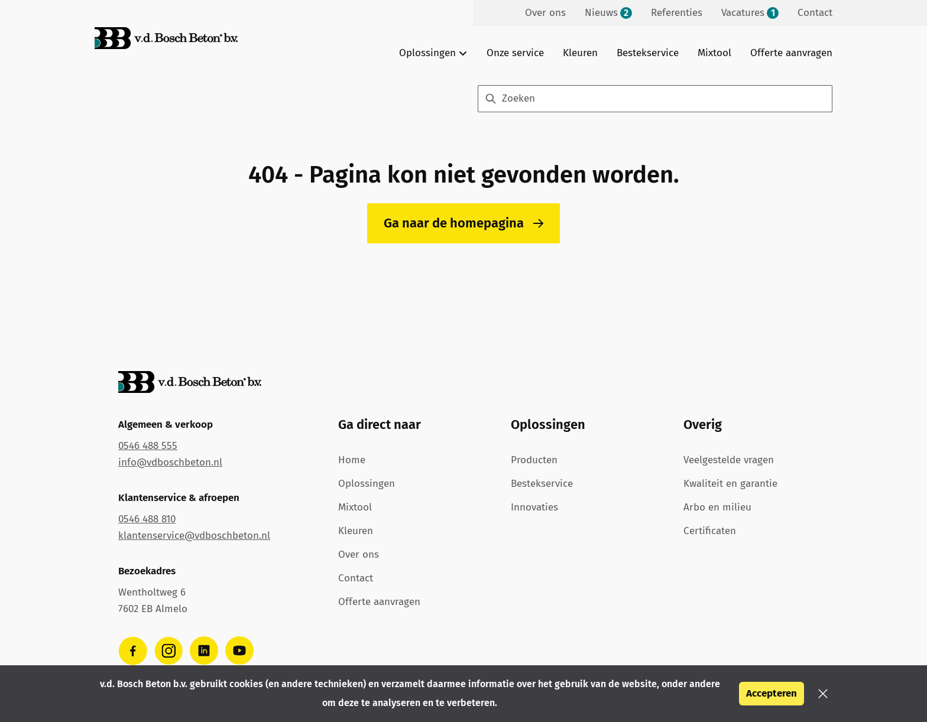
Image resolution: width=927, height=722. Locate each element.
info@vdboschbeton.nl (170, 462)
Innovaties (534, 507)
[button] (823, 693)
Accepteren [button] (771, 693)
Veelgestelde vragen (728, 460)
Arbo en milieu (717, 507)
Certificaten (709, 531)
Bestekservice (648, 53)
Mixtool (714, 53)
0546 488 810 (147, 519)
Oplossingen (366, 483)
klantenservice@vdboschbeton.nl (194, 535)
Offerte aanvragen (791, 53)
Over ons (358, 554)
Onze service (515, 53)
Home (351, 460)
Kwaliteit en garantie (730, 483)
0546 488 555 (147, 446)
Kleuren (580, 53)
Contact (355, 578)
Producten (534, 460)
